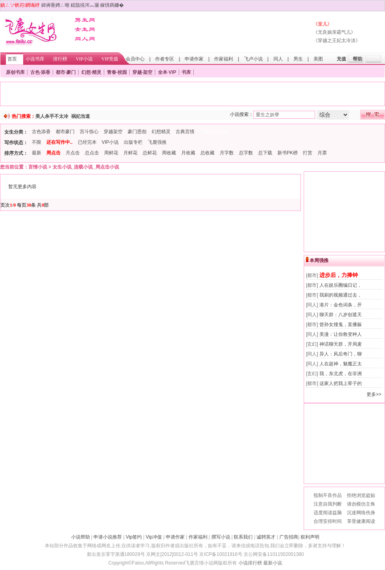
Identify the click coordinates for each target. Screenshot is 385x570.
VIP (172, 72)
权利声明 (310, 537)
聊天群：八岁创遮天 (340, 314)
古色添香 (41, 131)
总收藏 (207, 153)
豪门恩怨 (137, 131)
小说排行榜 (250, 563)
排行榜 (60, 59)
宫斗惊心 (89, 131)
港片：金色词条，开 (340, 305)
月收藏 (188, 153)
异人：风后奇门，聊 (340, 354)
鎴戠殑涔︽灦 (85, 5)
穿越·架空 (142, 72)
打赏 (307, 153)
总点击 (92, 153)
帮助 (357, 59)
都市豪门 (65, 131)
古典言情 (185, 131)
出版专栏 (133, 142)
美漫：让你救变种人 (340, 334)
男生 (298, 59)
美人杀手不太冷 (51, 116)
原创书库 (15, 72)
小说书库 (35, 59)
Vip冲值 (154, 537)
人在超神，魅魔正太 (340, 364)
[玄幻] (312, 344)
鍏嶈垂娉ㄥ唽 (55, 5)
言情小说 (37, 167)
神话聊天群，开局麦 (340, 344)
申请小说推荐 (108, 537)
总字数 (246, 153)
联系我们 (243, 537)
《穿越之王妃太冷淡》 (336, 40)
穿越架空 (113, 131)
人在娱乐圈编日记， (340, 285)
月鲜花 (130, 153)
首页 (12, 59)
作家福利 (223, 59)
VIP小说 (84, 59)
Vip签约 (134, 537)
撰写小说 (220, 537)
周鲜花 (111, 153)
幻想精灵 (161, 131)
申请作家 (194, 59)
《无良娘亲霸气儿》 (334, 32)
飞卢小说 (253, 59)
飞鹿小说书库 (214, 131)
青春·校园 (117, 72)
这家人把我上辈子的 (340, 383)
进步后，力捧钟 (338, 275)
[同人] (312, 305)
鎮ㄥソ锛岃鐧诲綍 (20, 5)
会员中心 (135, 59)
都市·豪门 (66, 72)
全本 (162, 72)
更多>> (374, 394)
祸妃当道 (80, 116)
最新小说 (272, 563)
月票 (322, 153)
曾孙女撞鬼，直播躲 (340, 324)
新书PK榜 (287, 153)
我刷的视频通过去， (340, 295)
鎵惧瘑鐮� (112, 5)
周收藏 (169, 153)
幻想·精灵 (91, 72)
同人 (278, 59)
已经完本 (87, 142)
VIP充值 (109, 59)
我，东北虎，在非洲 (340, 373)
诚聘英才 (266, 537)
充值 (341, 59)
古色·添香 (40, 72)
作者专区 (164, 59)
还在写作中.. (59, 142)
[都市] (312, 275)
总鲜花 (150, 153)
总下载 (265, 153)
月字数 (227, 153)
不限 (36, 142)
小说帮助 (80, 537)
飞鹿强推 (157, 142)
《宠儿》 (322, 24)
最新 (36, 153)
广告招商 (288, 537)
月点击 (73, 153)
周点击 (53, 153)
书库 (186, 72)
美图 (318, 59)
